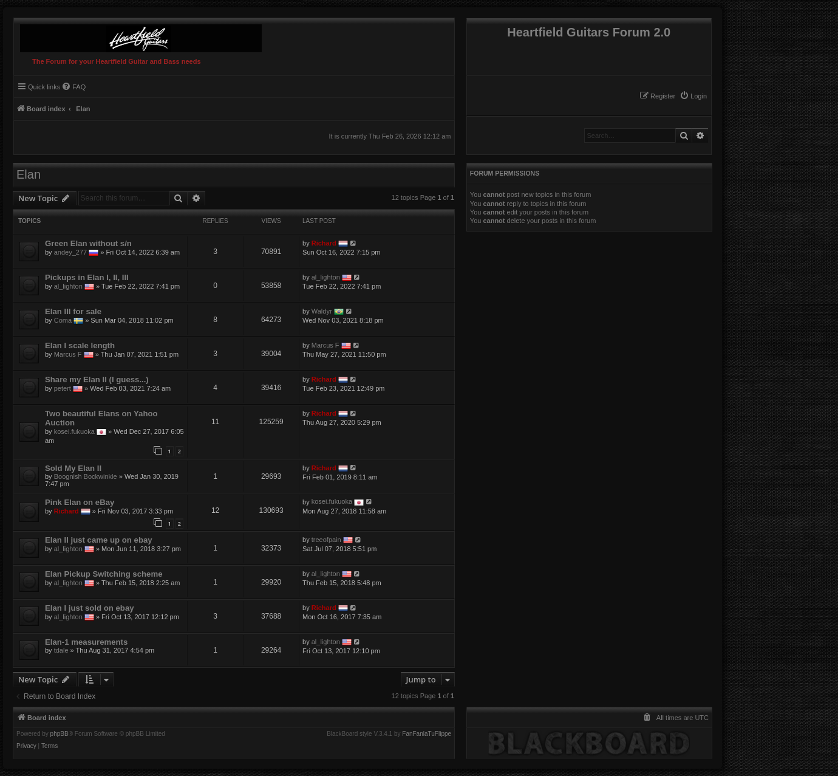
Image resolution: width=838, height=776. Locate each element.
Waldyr (322, 311)
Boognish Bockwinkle (85, 476)
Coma (63, 320)
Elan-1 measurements (86, 642)
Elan (28, 174)
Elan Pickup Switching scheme (103, 574)
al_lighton (68, 286)
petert (62, 388)
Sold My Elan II (73, 468)
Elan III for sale (73, 311)
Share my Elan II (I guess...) (97, 379)
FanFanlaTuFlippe (426, 734)
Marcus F (68, 354)
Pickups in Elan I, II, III (87, 277)
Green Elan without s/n (88, 243)
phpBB (59, 734)
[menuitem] (693, 96)
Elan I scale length (80, 345)
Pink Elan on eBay (79, 502)
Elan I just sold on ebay (89, 608)
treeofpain (326, 539)
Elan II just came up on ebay (98, 539)
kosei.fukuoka (74, 431)
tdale (61, 650)
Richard (324, 243)
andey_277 (70, 252)
